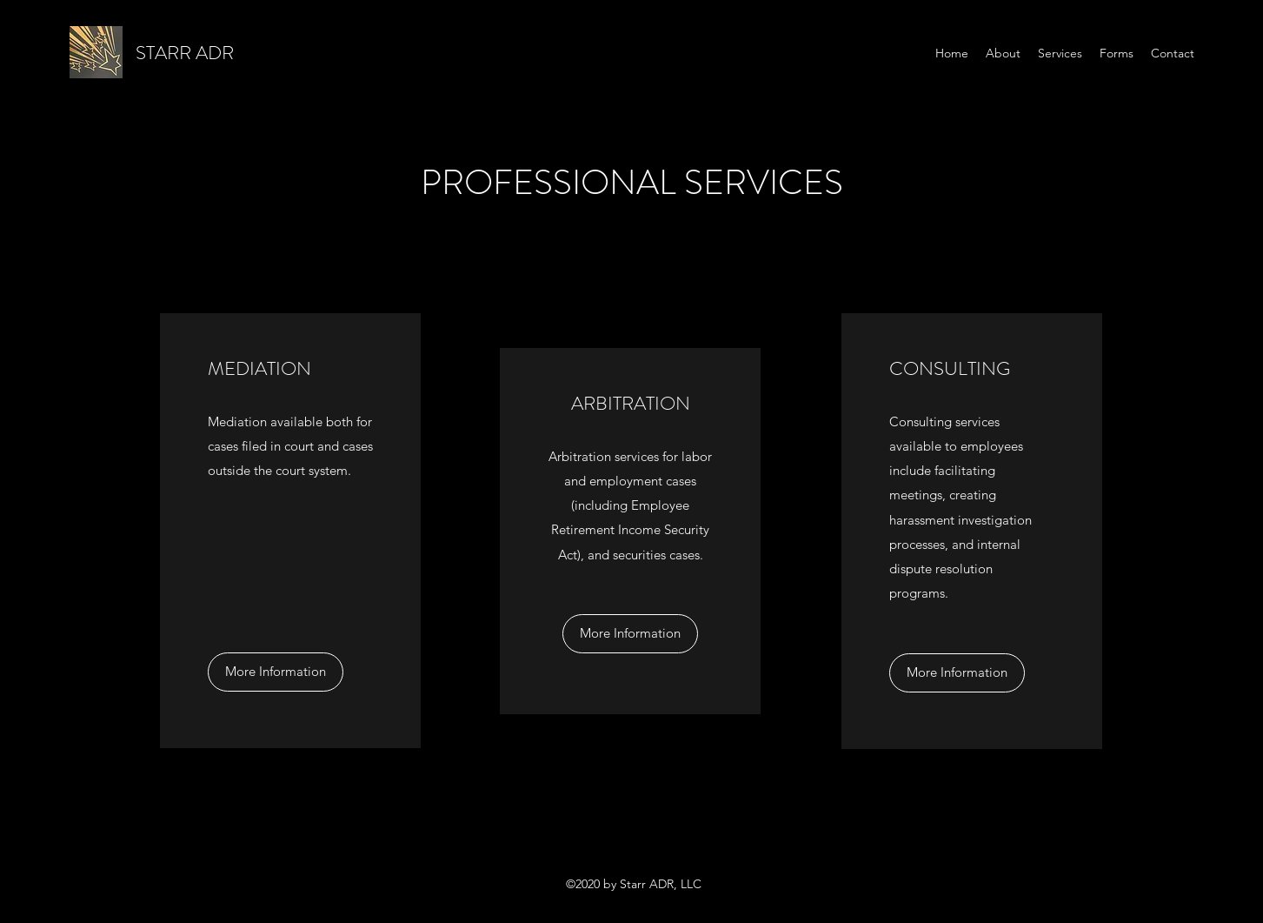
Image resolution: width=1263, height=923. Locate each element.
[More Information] (275, 672)
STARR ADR (185, 52)
